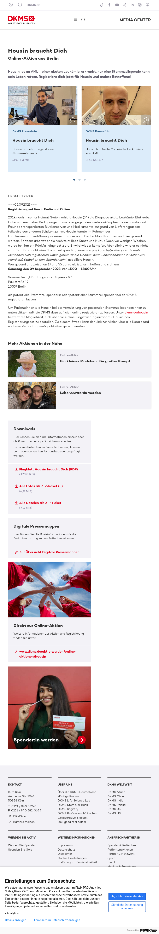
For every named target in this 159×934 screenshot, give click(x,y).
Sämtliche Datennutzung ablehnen (127, 906)
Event (111, 862)
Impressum (65, 845)
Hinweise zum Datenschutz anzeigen (56, 920)
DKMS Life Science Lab (74, 800)
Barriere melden (21, 822)
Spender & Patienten (121, 845)
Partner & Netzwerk (121, 854)
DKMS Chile (115, 796)
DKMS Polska (116, 805)
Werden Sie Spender (22, 845)
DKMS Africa (116, 792)
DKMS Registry (68, 809)
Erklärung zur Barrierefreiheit (77, 862)
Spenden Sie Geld (20, 849)
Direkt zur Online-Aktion (49, 612)
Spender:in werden (49, 707)
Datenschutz (66, 849)
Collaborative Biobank (73, 818)
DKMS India (115, 800)
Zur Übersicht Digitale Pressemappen (47, 552)
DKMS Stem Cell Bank (73, 805)
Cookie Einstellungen (72, 858)
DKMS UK (114, 809)
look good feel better (72, 822)
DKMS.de (33, 5)
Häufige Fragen (68, 796)
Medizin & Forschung (121, 866)
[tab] (74, 180)
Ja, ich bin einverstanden (127, 896)
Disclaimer (65, 854)
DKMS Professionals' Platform (78, 813)
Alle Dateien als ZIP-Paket (38, 505)
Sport (111, 858)
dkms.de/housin (136, 312)
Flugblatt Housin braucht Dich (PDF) (46, 471)
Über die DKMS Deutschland (77, 792)
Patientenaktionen (120, 849)
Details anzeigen (15, 920)
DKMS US (114, 813)
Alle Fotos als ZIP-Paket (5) (39, 488)
